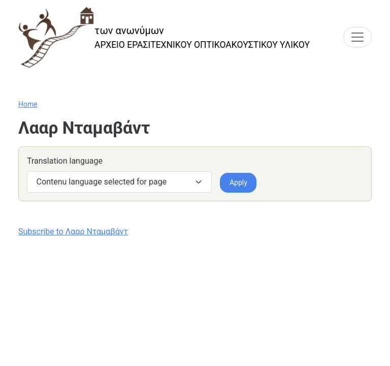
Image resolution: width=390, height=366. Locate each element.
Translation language (65, 161)
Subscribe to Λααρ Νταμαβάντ (73, 231)
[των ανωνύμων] (164, 37)
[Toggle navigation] (357, 37)
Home (28, 104)
